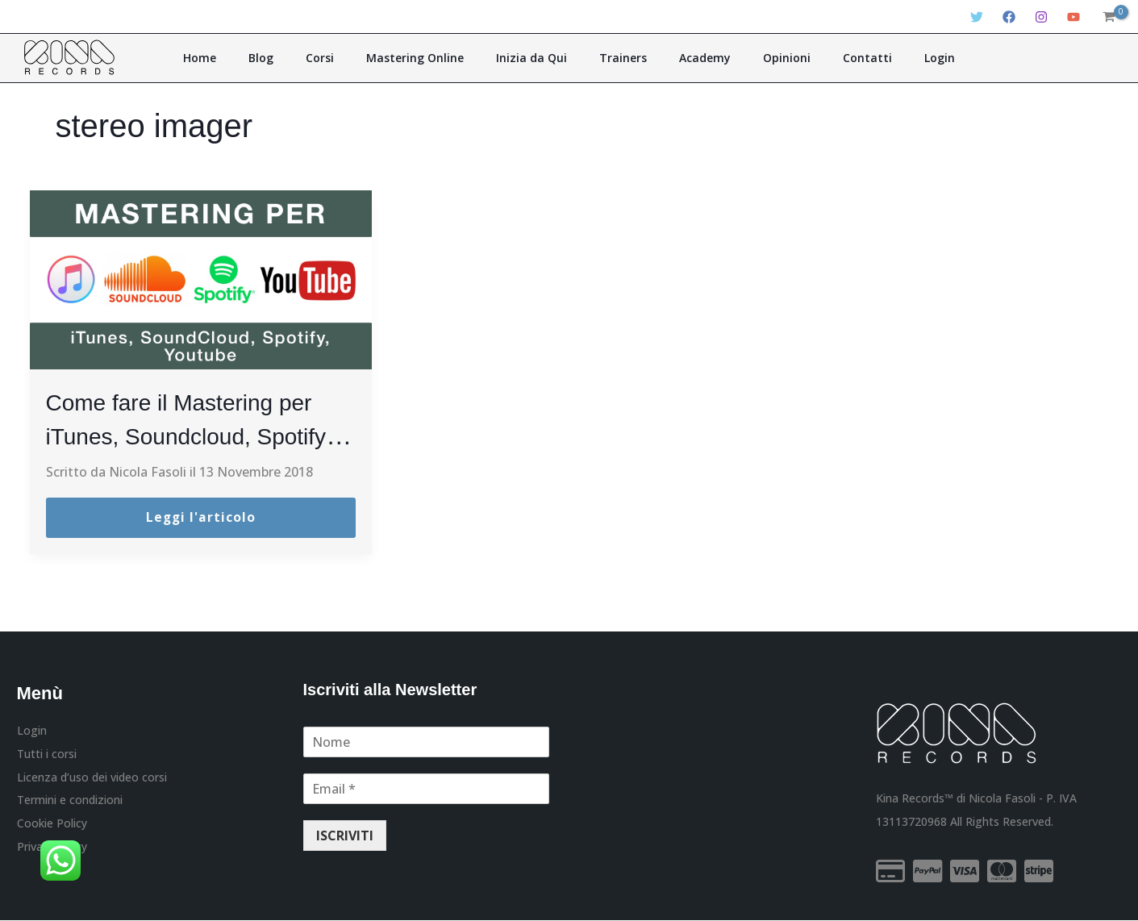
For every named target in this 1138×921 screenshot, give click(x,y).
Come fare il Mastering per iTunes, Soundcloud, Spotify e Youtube (198, 435)
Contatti (827, 57)
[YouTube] (1073, 16)
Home (250, 57)
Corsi (348, 57)
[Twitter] (976, 16)
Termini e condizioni (70, 803)
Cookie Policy (52, 826)
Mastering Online (432, 57)
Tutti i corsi (47, 754)
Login (888, 57)
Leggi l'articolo (200, 518)
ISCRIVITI (344, 835)
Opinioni (758, 57)
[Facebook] (1009, 16)
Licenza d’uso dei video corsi (92, 778)
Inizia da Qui (537, 57)
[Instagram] (1041, 16)
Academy (688, 57)
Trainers (617, 57)
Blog (300, 57)
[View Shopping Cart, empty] (1109, 17)
